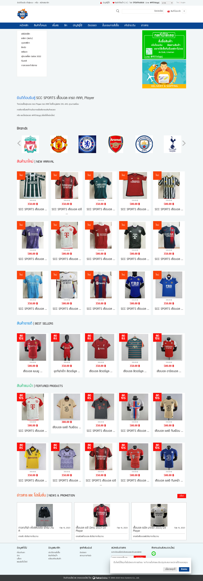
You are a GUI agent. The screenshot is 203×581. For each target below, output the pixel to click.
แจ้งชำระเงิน (129, 26)
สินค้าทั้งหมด (40, 26)
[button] (184, 143)
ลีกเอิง (23, 47)
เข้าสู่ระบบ (29, 3)
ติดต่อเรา (92, 26)
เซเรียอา (24, 52)
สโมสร (55, 26)
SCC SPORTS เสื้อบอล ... (32, 209)
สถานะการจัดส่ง (85, 556)
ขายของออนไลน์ (82, 578)
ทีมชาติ (24, 61)
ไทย (178, 3)
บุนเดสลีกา (25, 43)
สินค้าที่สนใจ (121, 3)
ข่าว (18, 556)
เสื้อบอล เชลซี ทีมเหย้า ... (169, 481)
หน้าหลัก (24, 26)
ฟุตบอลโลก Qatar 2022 (31, 56)
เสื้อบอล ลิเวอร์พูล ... (100, 371)
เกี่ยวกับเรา (21, 553)
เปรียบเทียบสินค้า (54, 559)
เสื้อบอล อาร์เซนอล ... (169, 371)
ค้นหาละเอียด (158, 11)
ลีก (65, 26)
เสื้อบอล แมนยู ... (32, 371)
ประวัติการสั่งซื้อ (54, 553)
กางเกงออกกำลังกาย (29, 66)
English (183, 3)
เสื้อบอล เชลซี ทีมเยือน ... (67, 427)
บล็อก (181, 496)
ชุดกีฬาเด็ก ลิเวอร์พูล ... (67, 371)
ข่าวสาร (144, 26)
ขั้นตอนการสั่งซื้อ (110, 26)
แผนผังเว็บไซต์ (22, 562)
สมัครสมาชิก (44, 3)
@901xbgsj (154, 3)
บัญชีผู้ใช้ (106, 3)
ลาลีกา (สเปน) (27, 38)
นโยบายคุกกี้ (170, 569)
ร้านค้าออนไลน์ (69, 578)
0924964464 (138, 3)
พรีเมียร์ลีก (25, 34)
